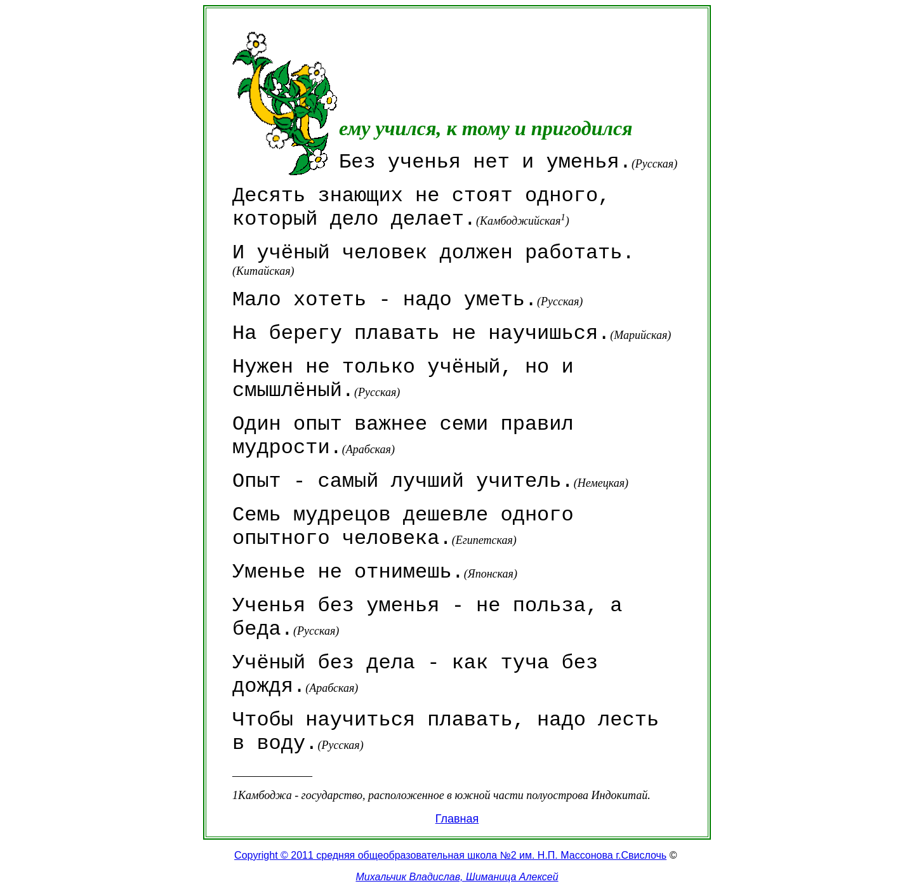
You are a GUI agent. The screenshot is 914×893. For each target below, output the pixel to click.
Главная (457, 818)
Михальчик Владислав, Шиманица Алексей (456, 876)
